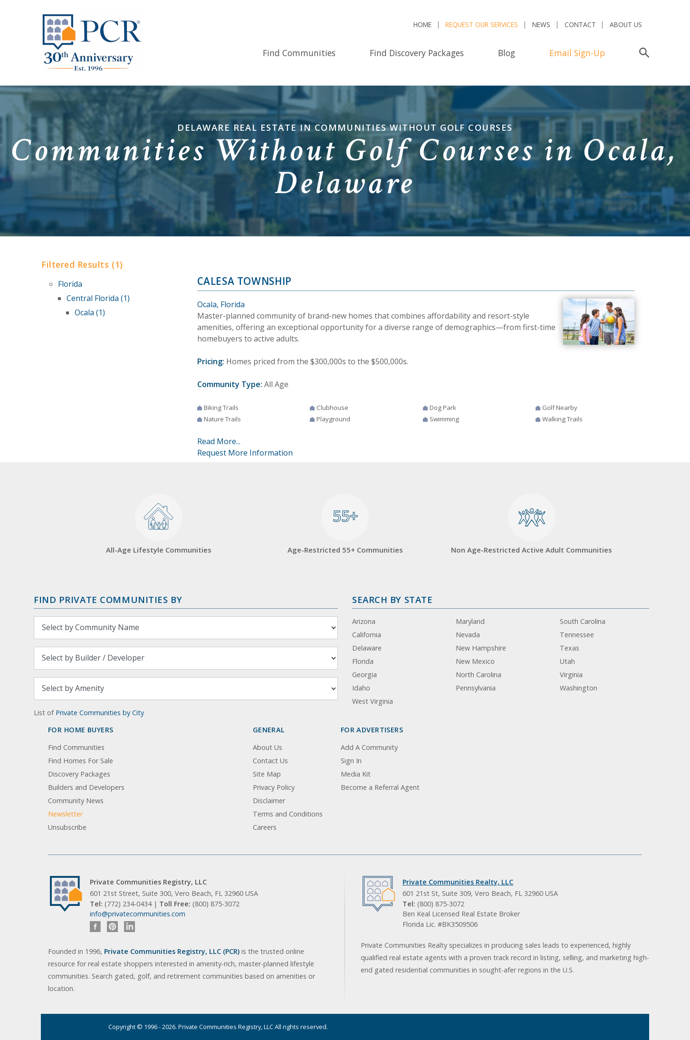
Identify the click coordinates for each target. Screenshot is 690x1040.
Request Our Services (481, 24)
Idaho (361, 687)
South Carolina (582, 621)
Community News (76, 800)
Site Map (267, 773)
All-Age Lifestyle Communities (158, 524)
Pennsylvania (476, 687)
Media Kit (356, 773)
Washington (578, 687)
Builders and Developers (86, 787)
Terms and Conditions (288, 813)
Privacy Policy (274, 787)
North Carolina (478, 674)
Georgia (364, 674)
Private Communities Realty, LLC (457, 881)
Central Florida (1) (98, 298)
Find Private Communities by (108, 599)
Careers (265, 827)
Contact (580, 24)
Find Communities (299, 52)
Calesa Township (244, 281)
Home (422, 24)
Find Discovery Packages (417, 52)
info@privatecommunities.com (137, 913)
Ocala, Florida (221, 304)
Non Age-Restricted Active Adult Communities (531, 524)
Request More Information (245, 452)
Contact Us (270, 760)
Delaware (367, 647)
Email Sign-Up (577, 52)
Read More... (218, 441)
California (366, 634)
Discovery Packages (79, 773)
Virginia (571, 674)
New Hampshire (481, 647)
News (541, 24)
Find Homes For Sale (80, 760)
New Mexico (475, 661)
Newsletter (65, 813)
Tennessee (577, 634)
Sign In (351, 760)
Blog (506, 52)
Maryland (470, 621)
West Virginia (372, 701)
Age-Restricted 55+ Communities (345, 524)
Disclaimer (269, 800)
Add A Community (369, 747)
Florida (70, 284)
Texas (569, 647)
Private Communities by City (100, 712)
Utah (567, 661)
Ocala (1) (90, 312)
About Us (626, 24)
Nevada (468, 634)
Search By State (392, 599)
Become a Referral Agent (380, 787)
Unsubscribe (67, 827)
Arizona (363, 621)
